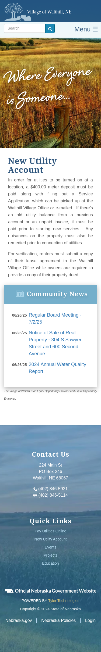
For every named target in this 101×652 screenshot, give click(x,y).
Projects (50, 555)
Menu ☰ (86, 29)
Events (50, 547)
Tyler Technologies (63, 601)
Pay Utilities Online (51, 531)
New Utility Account (50, 539)
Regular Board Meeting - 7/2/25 (55, 318)
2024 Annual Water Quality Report (57, 368)
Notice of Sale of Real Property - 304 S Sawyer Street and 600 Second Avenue (55, 343)
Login (90, 620)
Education (50, 563)
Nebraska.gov (18, 620)
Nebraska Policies (58, 620)
